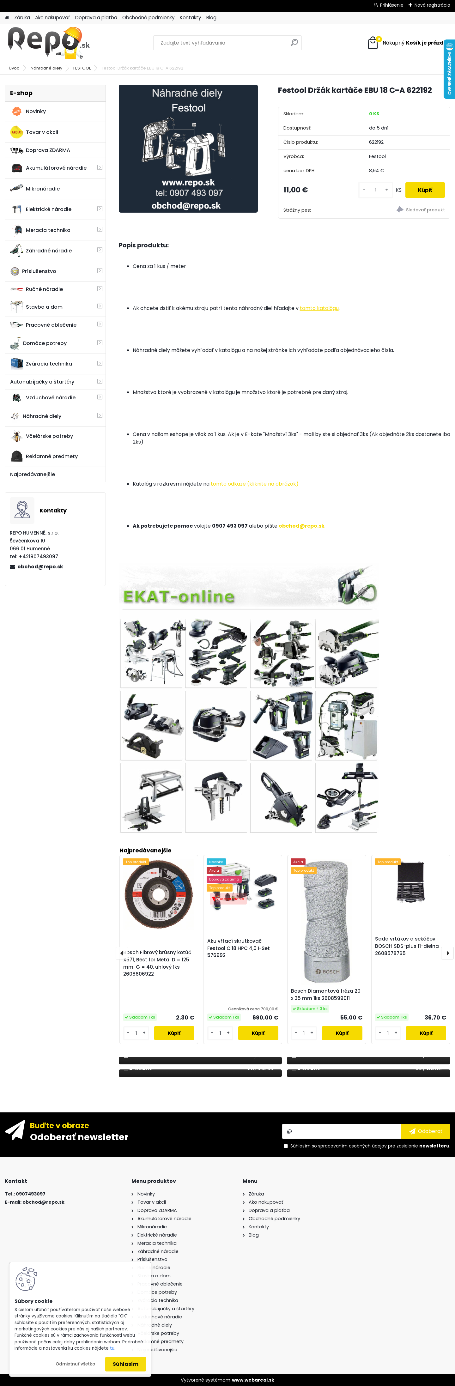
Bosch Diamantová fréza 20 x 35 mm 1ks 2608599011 (326, 995)
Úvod (14, 68)
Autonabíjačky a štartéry (42, 381)
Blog (211, 17)
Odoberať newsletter (79, 1137)
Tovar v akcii (34, 132)
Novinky (28, 111)
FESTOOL (82, 68)
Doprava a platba (96, 17)
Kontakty (190, 17)
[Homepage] (7, 18)
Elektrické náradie (40, 209)
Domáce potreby (38, 343)
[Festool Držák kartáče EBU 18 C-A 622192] (188, 149)
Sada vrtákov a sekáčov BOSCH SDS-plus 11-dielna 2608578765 (407, 946)
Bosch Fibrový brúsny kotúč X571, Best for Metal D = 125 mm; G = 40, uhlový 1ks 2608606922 (157, 963)
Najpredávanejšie (32, 474)
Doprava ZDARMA (40, 150)
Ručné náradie (36, 289)
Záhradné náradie (41, 250)
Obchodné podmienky (148, 17)
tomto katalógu (319, 308)
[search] (294, 45)
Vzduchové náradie (43, 397)
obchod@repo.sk (40, 566)
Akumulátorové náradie (48, 168)
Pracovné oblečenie (43, 324)
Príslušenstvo (33, 271)
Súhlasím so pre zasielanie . (370, 1146)
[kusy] (376, 190)
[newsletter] (426, 1131)
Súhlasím (125, 1364)
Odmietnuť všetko (75, 1364)
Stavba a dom (36, 307)
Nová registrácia (432, 5)
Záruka (22, 17)
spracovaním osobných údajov (352, 1146)
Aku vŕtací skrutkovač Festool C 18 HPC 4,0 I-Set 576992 (238, 948)
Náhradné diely (46, 68)
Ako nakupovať (52, 17)
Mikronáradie (35, 188)
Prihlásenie (391, 5)
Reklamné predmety (44, 456)
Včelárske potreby (41, 436)
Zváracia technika (41, 364)
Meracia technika (40, 230)
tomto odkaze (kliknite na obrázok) (255, 483)
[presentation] (122, 953)
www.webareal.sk (253, 1380)
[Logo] (48, 43)
